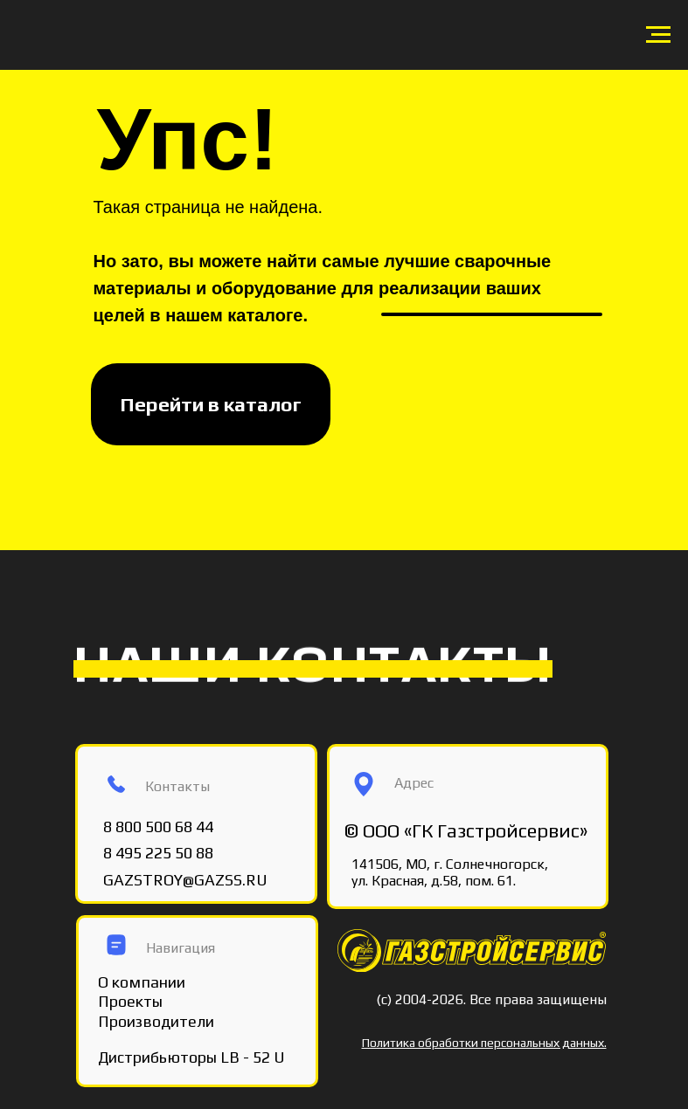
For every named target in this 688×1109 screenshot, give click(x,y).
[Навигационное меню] (658, 35)
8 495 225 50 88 (158, 853)
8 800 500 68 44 (158, 826)
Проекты (130, 1001)
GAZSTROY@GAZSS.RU (185, 880)
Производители (156, 1021)
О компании (141, 982)
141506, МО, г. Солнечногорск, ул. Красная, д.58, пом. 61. (449, 872)
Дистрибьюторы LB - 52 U (191, 1057)
